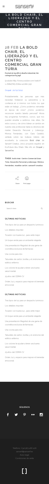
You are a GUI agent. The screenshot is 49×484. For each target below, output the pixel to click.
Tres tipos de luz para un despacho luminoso (24, 225)
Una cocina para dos (13, 254)
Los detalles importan (14, 230)
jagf (19, 75)
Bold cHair (35, 140)
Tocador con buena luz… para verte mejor (22, 235)
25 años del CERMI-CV (14, 276)
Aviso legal (24, 455)
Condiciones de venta (24, 458)
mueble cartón (21, 165)
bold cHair (16, 158)
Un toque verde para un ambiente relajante (23, 240)
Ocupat (39, 147)
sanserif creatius (35, 165)
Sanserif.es (9, 150)
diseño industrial (28, 73)
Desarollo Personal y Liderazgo (23, 162)
